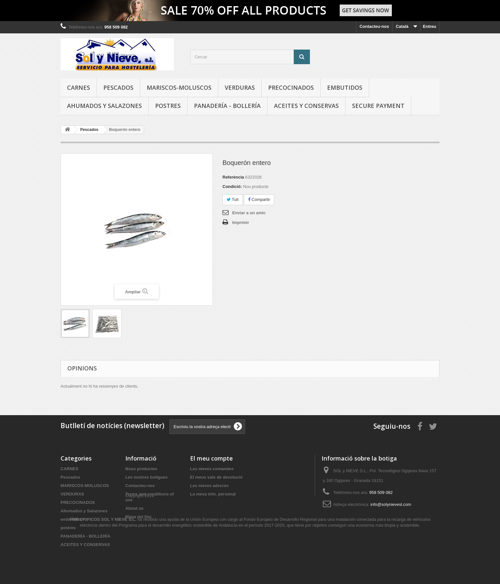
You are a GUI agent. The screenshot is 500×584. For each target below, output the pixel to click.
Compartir (259, 199)
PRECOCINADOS (291, 87)
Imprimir (240, 222)
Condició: (232, 186)
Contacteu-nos (374, 26)
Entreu (429, 26)
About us (134, 508)
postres (168, 106)
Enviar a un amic (249, 212)
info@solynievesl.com (390, 504)
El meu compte (211, 458)
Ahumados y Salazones (104, 106)
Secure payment (378, 106)
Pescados (118, 87)
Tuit (233, 199)
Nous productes (141, 468)
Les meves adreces (209, 485)
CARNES (78, 87)
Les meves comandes (211, 468)
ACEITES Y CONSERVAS (306, 106)
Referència (233, 177)
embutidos (344, 87)
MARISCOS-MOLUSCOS (179, 87)
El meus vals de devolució (216, 477)
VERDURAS (240, 87)
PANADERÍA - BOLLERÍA (227, 106)
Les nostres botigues (146, 477)
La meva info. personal (213, 494)
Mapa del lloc (138, 516)
